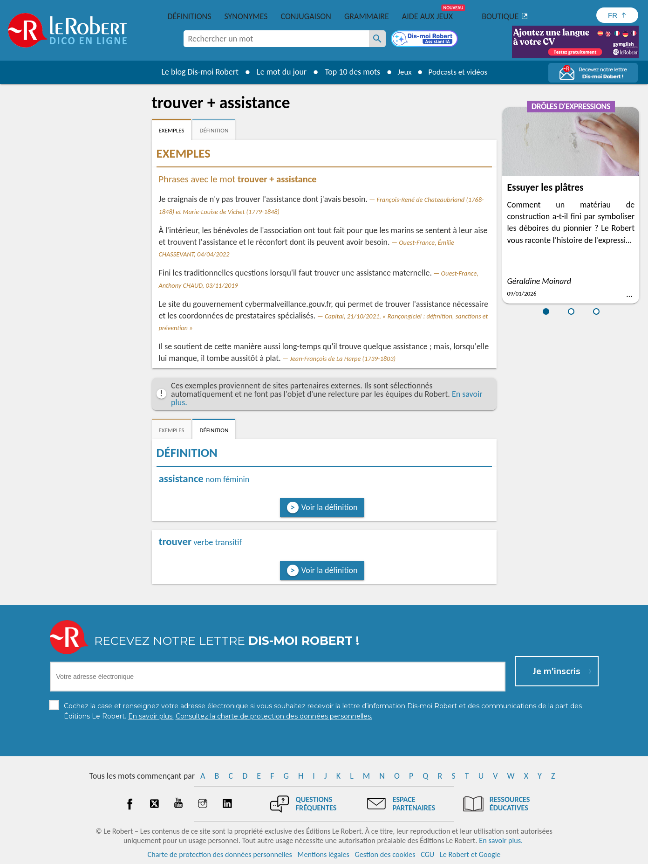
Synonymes (245, 16)
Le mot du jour (278, 72)
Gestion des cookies (385, 854)
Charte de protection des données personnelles (220, 854)
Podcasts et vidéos (459, 72)
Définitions (189, 16)
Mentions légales (323, 854)
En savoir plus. (501, 840)
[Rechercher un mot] (377, 38)
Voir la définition (329, 507)
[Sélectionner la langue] (617, 15)
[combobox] (276, 38)
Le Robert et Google (470, 854)
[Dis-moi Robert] (425, 39)
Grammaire (366, 16)
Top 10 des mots (348, 72)
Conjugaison (306, 16)
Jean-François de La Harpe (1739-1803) (343, 358)
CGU (427, 854)
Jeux (402, 72)
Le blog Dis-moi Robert (196, 72)
